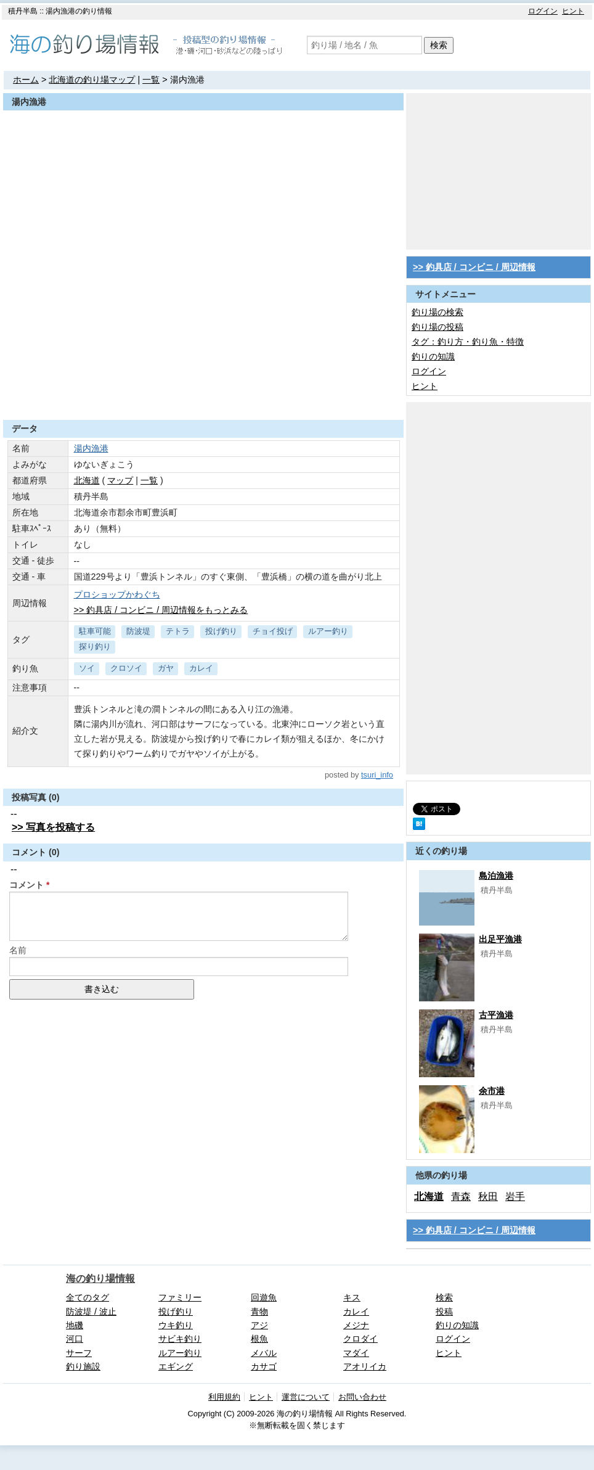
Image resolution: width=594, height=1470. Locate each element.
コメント (26, 885)
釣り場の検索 (437, 312)
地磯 (74, 1325)
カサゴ (264, 1366)
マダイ (356, 1353)
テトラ (178, 631)
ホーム (26, 79)
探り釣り (95, 646)
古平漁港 (496, 1015)
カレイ (201, 668)
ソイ (87, 668)
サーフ (79, 1353)
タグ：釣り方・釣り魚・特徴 (468, 342)
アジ (259, 1325)
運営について (306, 1397)
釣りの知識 (433, 356)
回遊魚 (264, 1297)
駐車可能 (95, 631)
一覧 (151, 79)
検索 (438, 45)
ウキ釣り (175, 1325)
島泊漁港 (496, 876)
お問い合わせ (362, 1397)
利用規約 (224, 1397)
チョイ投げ (273, 631)
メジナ (356, 1325)
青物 (259, 1311)
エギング (175, 1366)
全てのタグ (87, 1297)
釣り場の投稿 (437, 327)
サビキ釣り (179, 1339)
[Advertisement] (203, 389)
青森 (461, 1196)
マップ (120, 480)
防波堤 (138, 631)
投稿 (444, 1311)
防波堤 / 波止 (91, 1311)
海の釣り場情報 (100, 1278)
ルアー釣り (328, 631)
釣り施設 (83, 1366)
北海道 (87, 480)
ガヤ (166, 668)
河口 (74, 1339)
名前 (17, 950)
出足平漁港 (500, 939)
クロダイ (360, 1339)
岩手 (515, 1196)
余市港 (492, 1091)
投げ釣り (221, 631)
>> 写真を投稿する (53, 827)
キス (351, 1297)
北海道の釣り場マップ (92, 79)
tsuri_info (377, 774)
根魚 (259, 1339)
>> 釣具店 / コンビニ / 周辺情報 (474, 267)
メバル (264, 1353)
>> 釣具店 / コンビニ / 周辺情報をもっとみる (161, 610)
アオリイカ (364, 1366)
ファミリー (179, 1297)
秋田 (488, 1196)
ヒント (573, 11)
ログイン (543, 11)
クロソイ (126, 668)
